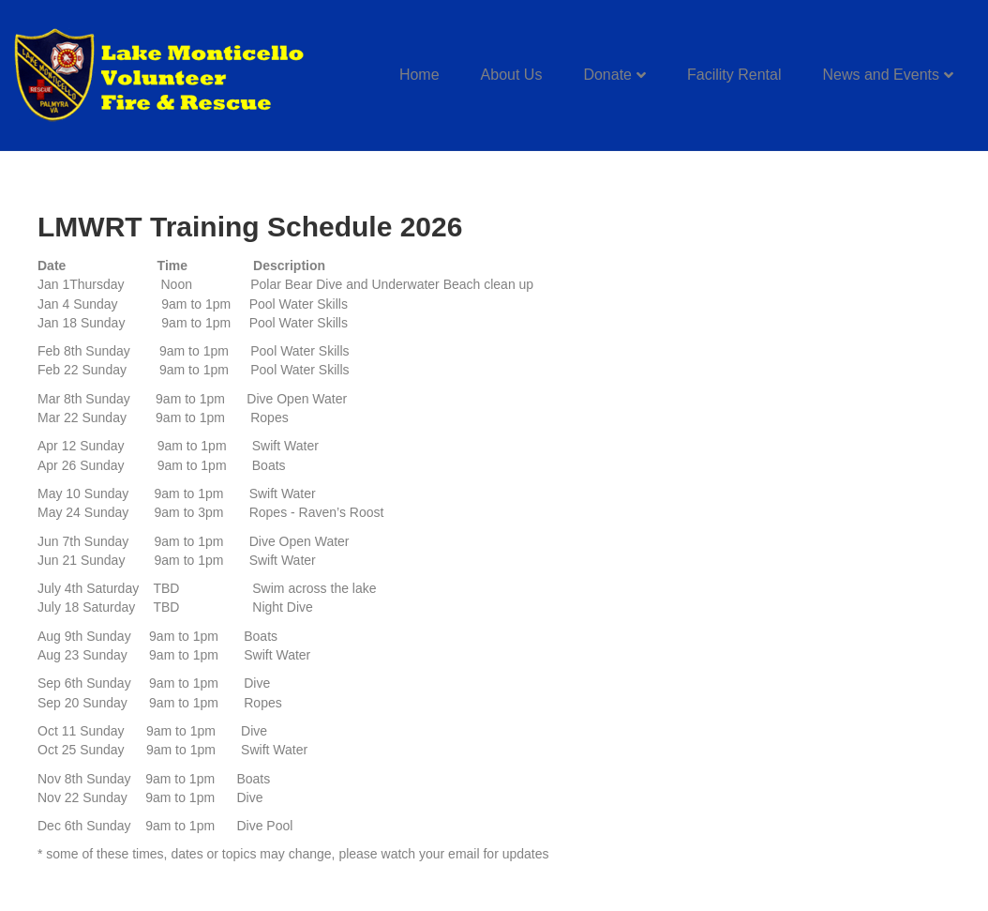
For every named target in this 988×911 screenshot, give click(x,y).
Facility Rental (734, 75)
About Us (512, 75)
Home (419, 75)
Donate (607, 75)
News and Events (880, 75)
